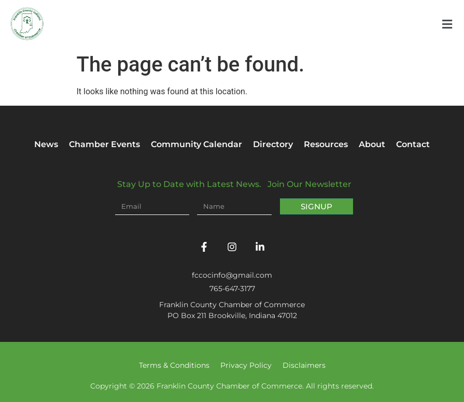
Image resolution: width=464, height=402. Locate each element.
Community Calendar (196, 144)
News (46, 144)
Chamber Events (104, 144)
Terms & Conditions (174, 365)
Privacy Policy (246, 365)
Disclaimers (304, 365)
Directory (273, 144)
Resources (326, 144)
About (372, 144)
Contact (413, 144)
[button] (447, 24)
